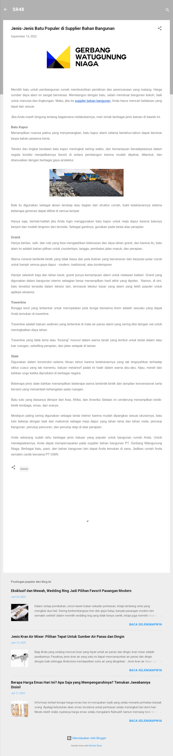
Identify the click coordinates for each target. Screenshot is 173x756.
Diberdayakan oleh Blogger (86, 738)
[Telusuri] (167, 11)
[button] (159, 29)
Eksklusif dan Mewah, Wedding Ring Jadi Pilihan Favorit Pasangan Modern (71, 591)
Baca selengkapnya (145, 624)
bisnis (24, 469)
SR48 (18, 9)
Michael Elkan (95, 745)
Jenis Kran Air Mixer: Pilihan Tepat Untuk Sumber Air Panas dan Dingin (67, 636)
